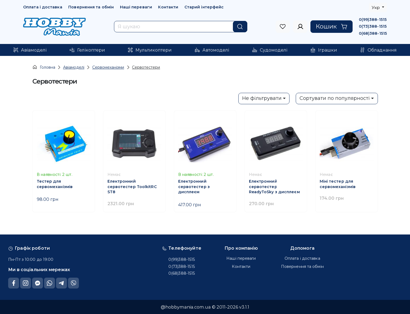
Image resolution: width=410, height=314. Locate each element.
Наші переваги (136, 7)
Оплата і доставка (42, 7)
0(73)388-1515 (373, 26)
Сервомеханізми (108, 67)
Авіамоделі (73, 67)
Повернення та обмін (91, 7)
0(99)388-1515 (373, 19)
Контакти (168, 7)
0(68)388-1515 (373, 33)
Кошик (331, 26)
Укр (376, 7)
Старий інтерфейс (204, 7)
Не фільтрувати (262, 98)
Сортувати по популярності (335, 98)
